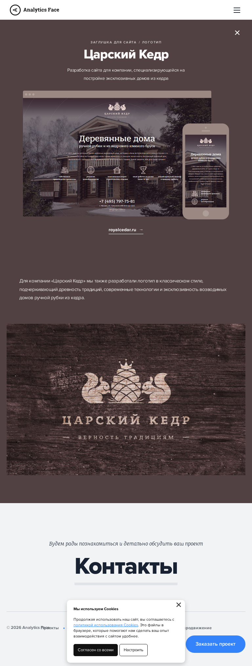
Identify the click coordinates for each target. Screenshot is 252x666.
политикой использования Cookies (106, 625)
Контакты (126, 567)
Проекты (50, 628)
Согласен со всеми (96, 650)
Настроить (133, 650)
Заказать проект (216, 644)
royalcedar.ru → (126, 230)
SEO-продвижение (192, 628)
